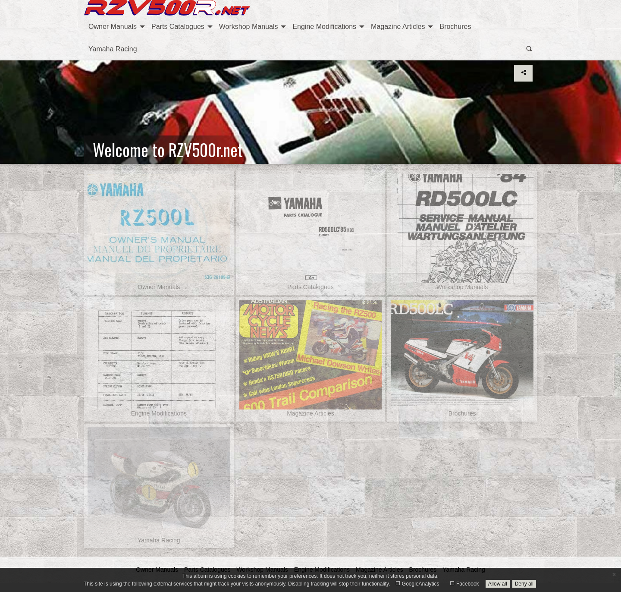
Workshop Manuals (248, 26)
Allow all (497, 584)
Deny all (524, 584)
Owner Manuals (112, 26)
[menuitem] (115, 27)
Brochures (455, 26)
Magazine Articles (398, 26)
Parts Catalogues (177, 26)
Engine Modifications (324, 26)
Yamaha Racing (112, 49)
